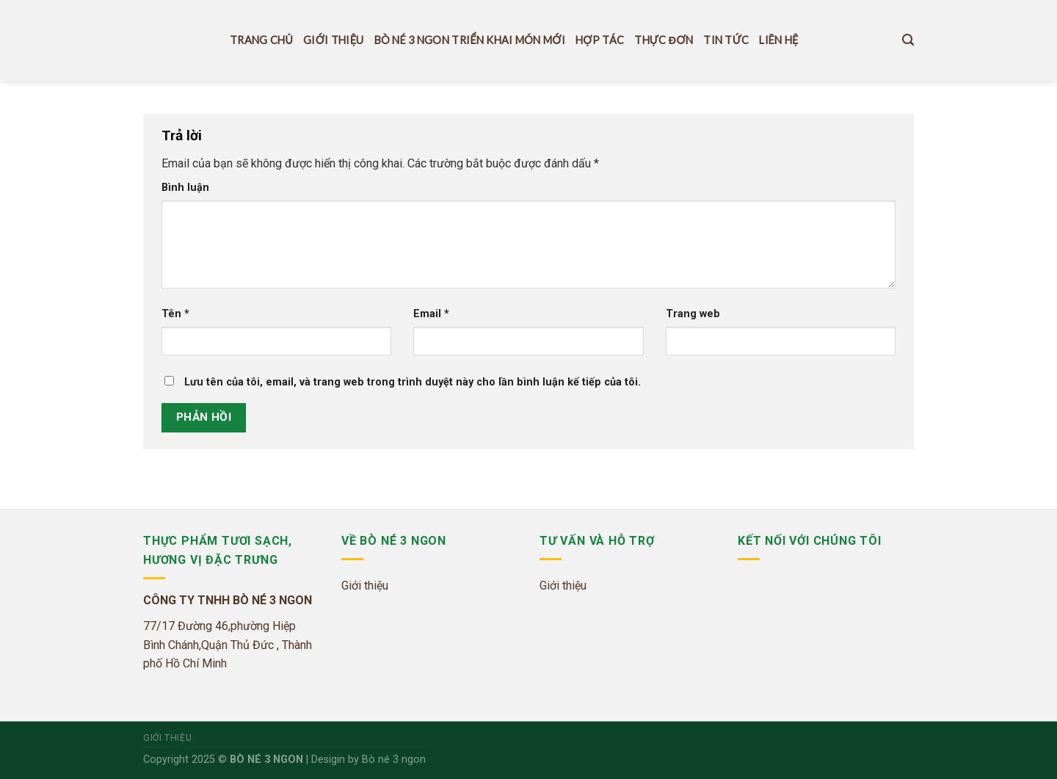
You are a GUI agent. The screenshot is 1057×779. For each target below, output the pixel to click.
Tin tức (726, 40)
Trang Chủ (261, 40)
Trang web (693, 314)
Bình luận (185, 187)
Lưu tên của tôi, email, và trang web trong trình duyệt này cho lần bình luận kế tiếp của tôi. (412, 382)
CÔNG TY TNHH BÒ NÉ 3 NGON (227, 600)
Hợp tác (599, 40)
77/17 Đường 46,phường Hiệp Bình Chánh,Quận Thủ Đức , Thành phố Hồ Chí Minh (227, 644)
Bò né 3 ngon (394, 759)
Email (431, 314)
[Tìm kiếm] (908, 40)
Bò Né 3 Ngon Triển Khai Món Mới (469, 40)
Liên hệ (778, 40)
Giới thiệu (333, 40)
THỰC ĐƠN (663, 40)
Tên (175, 314)
